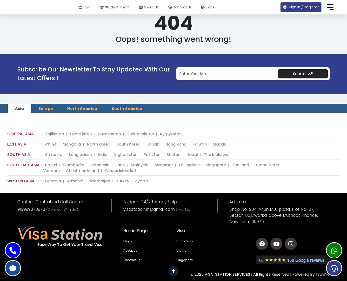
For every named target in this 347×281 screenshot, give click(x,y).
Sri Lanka (53, 154)
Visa (84, 7)
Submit (303, 74)
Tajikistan (54, 134)
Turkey (122, 181)
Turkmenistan (140, 134)
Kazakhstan (109, 134)
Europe (46, 108)
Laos (120, 165)
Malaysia (139, 165)
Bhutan (173, 154)
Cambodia (73, 165)
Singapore (216, 165)
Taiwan (200, 144)
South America (127, 108)
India (102, 154)
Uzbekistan (81, 134)
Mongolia (72, 144)
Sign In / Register (301, 6)
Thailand (240, 165)
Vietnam (51, 170)
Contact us (131, 260)
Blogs (207, 7)
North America (82, 108)
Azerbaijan (99, 181)
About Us (149, 7)
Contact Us (180, 7)
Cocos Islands (119, 170)
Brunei (51, 165)
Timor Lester (267, 165)
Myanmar (163, 165)
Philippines (189, 165)
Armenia (75, 181)
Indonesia (100, 165)
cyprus (141, 181)
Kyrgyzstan (171, 134)
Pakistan (152, 154)
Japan (153, 144)
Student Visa (113, 7)
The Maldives (216, 154)
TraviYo (323, 274)
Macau (219, 144)
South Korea (128, 144)
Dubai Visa (184, 241)
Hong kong (176, 144)
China (51, 144)
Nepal (192, 154)
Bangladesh (80, 154)
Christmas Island (82, 170)
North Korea (98, 144)
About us (130, 250)
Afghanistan (125, 154)
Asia (19, 108)
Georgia (53, 181)
